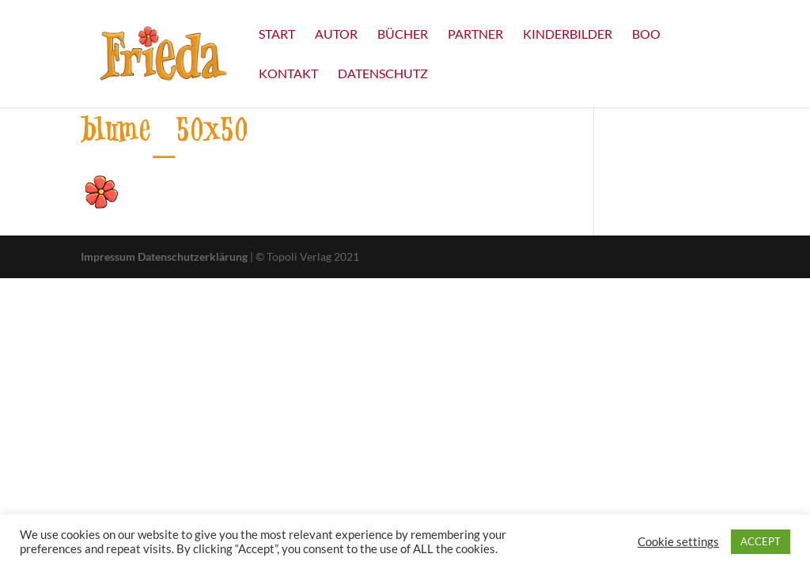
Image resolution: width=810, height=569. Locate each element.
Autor (336, 34)
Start (277, 34)
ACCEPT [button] (760, 541)
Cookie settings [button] (678, 541)
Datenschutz (383, 74)
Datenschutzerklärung (193, 256)
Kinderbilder (567, 34)
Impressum (108, 256)
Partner (475, 34)
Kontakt (288, 74)
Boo (646, 34)
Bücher (402, 34)
